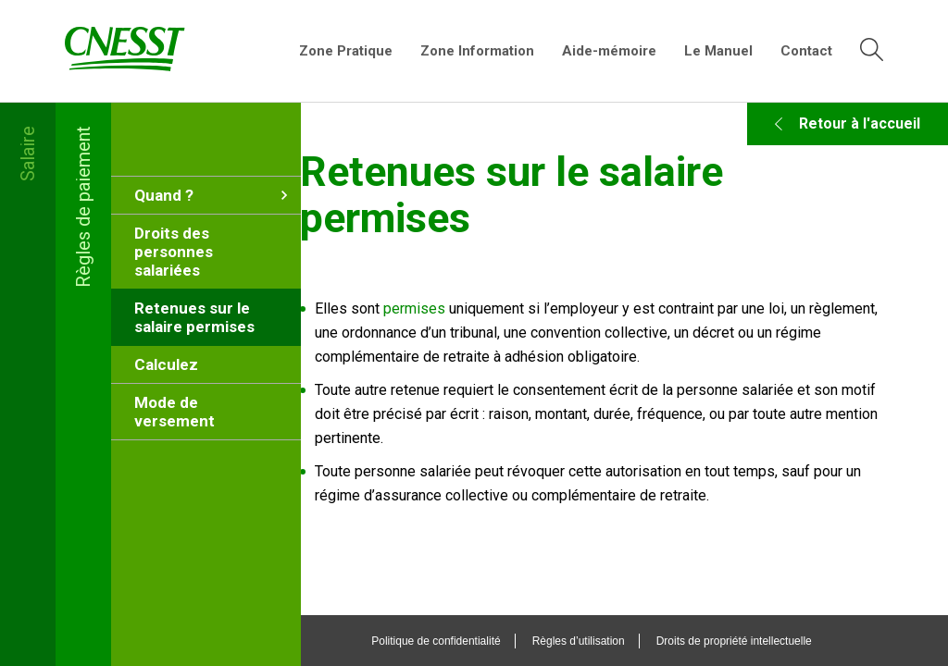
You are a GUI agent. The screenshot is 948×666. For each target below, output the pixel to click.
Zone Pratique (346, 51)
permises (482, 308)
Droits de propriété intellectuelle (766, 641)
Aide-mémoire (609, 51)
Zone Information (477, 51)
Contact (806, 51)
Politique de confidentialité (469, 641)
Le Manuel (718, 51)
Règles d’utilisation (611, 641)
